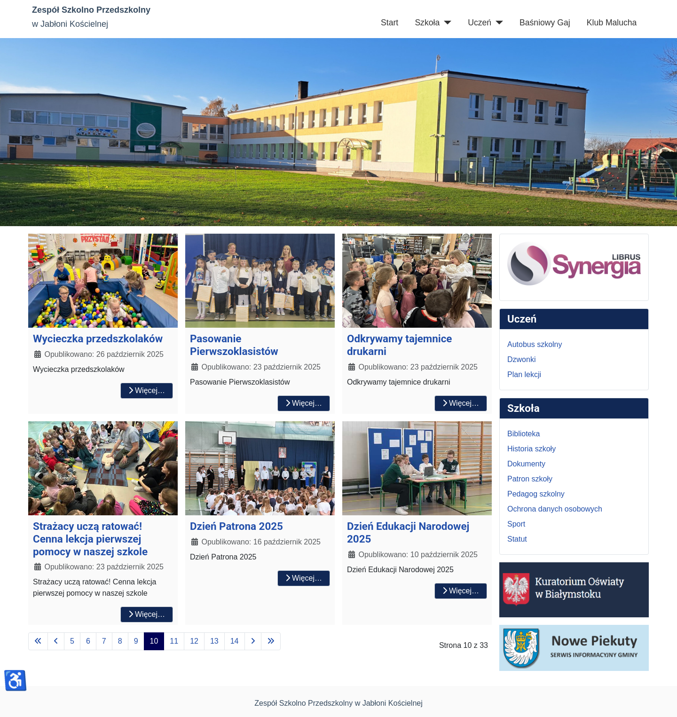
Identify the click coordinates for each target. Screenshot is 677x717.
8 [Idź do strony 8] (120, 641)
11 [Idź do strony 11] (174, 641)
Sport (516, 524)
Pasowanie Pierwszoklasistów (234, 344)
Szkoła (427, 22)
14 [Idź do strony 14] (234, 641)
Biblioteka (523, 434)
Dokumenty (526, 464)
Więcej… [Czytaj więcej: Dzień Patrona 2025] (303, 578)
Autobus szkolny (534, 344)
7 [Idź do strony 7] (104, 641)
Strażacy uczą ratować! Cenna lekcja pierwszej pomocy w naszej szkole (90, 539)
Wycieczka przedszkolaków (98, 338)
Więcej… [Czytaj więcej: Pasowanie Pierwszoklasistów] (303, 403)
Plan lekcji (524, 374)
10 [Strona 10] (154, 641)
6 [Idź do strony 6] (88, 641)
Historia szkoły (531, 449)
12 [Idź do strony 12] (194, 641)
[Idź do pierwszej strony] (38, 641)
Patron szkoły (529, 479)
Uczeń (479, 22)
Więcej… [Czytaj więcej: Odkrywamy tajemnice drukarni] (460, 403)
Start (389, 22)
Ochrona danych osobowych (554, 509)
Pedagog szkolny (536, 494)
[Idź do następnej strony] (252, 641)
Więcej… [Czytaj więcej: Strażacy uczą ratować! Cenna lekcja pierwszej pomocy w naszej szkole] (146, 614)
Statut (517, 539)
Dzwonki (521, 359)
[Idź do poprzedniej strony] (55, 641)
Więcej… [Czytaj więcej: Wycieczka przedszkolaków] (146, 390)
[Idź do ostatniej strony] (271, 641)
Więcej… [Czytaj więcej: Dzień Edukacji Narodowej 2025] (460, 591)
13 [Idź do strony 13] (214, 641)
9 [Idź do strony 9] (136, 641)
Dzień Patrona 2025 (236, 526)
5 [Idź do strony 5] (72, 641)
